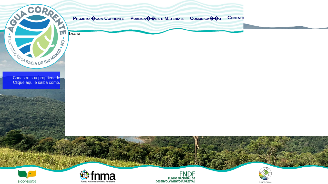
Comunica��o (205, 18)
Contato (236, 17)
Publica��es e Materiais (157, 18)
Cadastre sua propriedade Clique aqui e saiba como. (36, 80)
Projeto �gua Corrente (98, 18)
